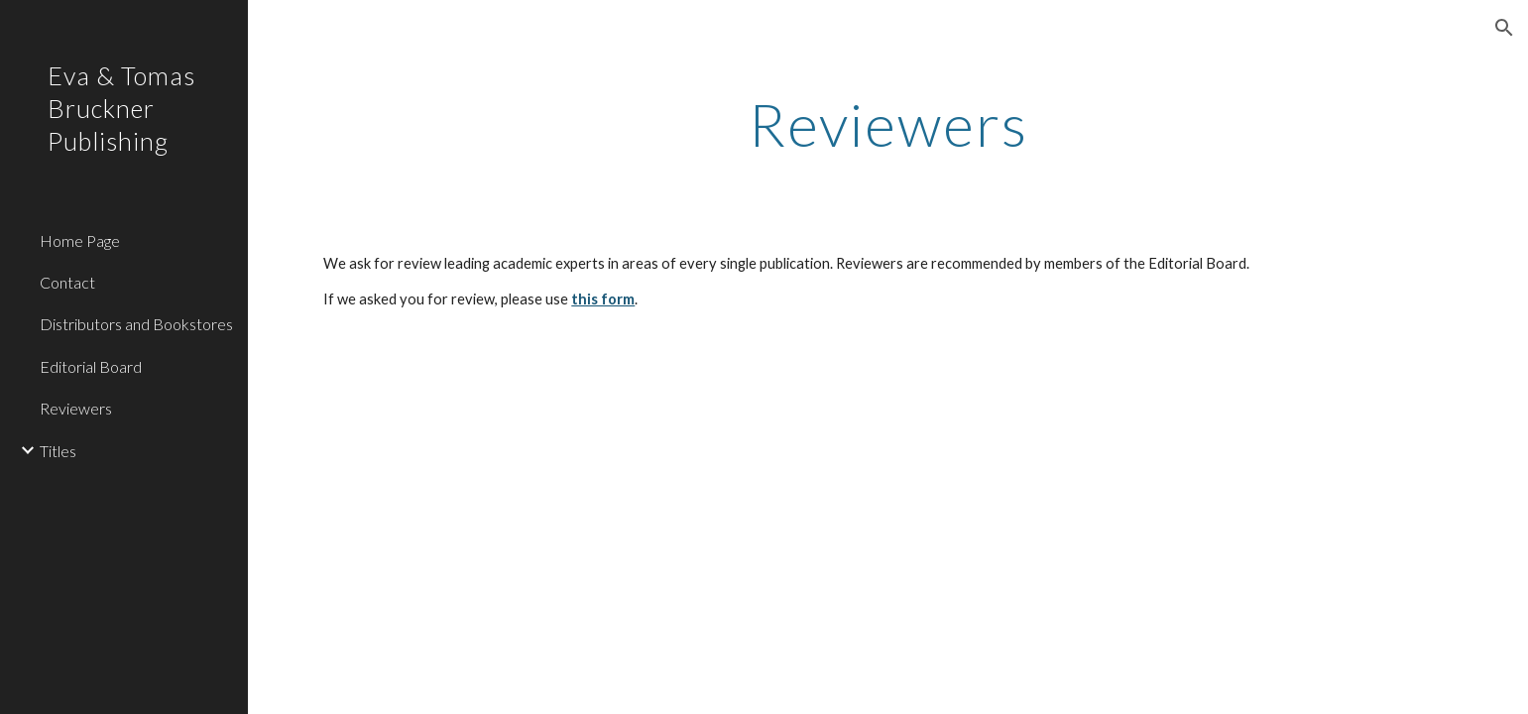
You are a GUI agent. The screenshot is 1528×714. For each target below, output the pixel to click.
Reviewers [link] (76, 408)
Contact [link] (67, 282)
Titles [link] (58, 450)
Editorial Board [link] (91, 366)
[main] (887, 124)
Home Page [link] (80, 240)
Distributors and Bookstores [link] (136, 323)
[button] (1504, 28)
